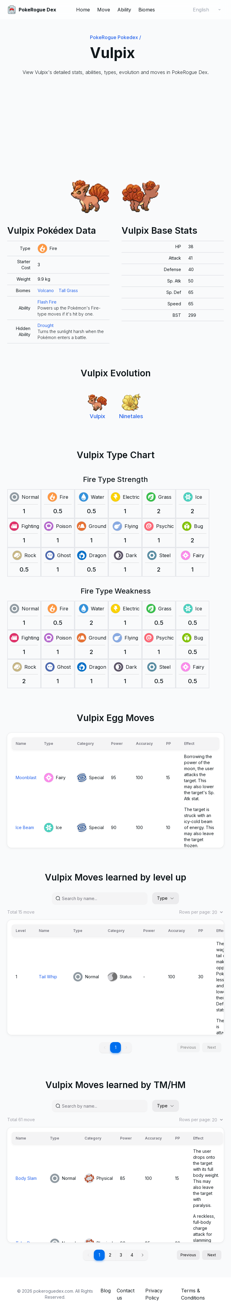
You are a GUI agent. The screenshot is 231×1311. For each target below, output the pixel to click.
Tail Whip (48, 976)
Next (212, 1255)
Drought (46, 325)
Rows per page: (201, 912)
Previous (188, 1255)
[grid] (58, 292)
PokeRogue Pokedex (115, 37)
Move (103, 10)
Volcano (46, 290)
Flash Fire (47, 301)
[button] (142, 1255)
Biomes (146, 10)
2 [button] (110, 1254)
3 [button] (121, 1254)
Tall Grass (68, 290)
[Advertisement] (115, 126)
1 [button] (115, 1047)
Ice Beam (25, 827)
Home (83, 10)
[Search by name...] (102, 898)
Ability (124, 10)
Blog (105, 1291)
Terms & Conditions (193, 1294)
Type (165, 898)
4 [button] (132, 1254)
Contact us (125, 1294)
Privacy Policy (153, 1294)
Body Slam (26, 1178)
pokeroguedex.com (53, 1291)
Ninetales (131, 416)
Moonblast (26, 777)
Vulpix (97, 416)
